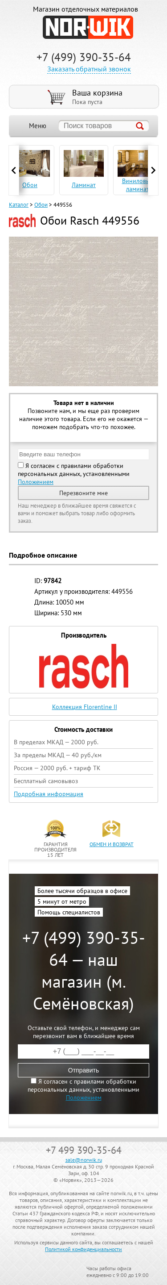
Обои (41, 205)
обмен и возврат (112, 844)
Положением (35, 482)
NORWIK (88, 27)
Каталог (19, 205)
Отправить (83, 1070)
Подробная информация (48, 794)
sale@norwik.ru (83, 1159)
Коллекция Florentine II (84, 707)
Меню (37, 125)
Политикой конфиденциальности (83, 1249)
